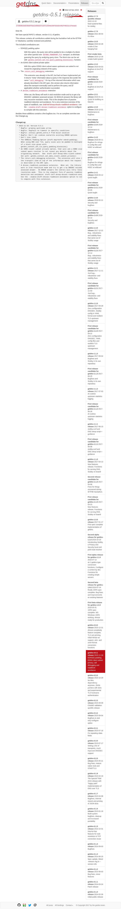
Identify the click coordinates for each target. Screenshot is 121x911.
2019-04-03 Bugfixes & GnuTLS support (95, 68)
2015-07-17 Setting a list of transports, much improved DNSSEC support (95, 747)
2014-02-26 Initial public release (95, 894)
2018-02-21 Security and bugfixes (95, 201)
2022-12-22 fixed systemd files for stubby (95, 21)
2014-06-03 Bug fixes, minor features (95, 873)
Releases (84, 3)
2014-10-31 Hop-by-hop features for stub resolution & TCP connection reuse (95, 832)
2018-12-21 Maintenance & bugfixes (95, 111)
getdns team (100, 905)
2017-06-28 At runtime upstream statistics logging (95, 411)
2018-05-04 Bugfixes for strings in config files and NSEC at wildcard (95, 159)
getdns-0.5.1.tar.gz (29, 21)
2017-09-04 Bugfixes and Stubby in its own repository (95, 359)
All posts (49, 905)
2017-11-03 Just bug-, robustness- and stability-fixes (95, 290)
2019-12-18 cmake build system (95, 56)
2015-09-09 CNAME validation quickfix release (95, 704)
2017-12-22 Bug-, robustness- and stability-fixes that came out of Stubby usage (95, 234)
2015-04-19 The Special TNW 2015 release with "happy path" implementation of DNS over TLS (95, 780)
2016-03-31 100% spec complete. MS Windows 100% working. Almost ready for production (95, 611)
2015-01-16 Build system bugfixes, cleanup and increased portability (95, 815)
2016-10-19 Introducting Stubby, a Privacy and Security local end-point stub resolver (95, 542)
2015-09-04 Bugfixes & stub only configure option (95, 718)
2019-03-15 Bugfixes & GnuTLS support (95, 83)
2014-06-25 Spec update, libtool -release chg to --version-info (95, 859)
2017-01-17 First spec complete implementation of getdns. (95, 525)
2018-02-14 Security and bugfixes (95, 216)
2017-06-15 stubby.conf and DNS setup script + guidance (95, 429)
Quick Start (46, 3)
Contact (69, 905)
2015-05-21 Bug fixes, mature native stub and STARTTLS (95, 763)
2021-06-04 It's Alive (95, 33)
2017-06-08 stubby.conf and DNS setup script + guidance (95, 446)
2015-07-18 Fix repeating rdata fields (95, 732)
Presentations (73, 3)
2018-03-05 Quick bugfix (95, 188)
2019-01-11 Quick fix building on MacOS (95, 98)
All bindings (59, 905)
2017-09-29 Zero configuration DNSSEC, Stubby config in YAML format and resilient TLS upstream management (95, 312)
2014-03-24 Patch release (95, 884)
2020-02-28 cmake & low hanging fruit (95, 45)
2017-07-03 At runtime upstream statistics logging (95, 394)
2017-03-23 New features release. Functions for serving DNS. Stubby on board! (95, 505)
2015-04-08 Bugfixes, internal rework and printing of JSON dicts (95, 799)
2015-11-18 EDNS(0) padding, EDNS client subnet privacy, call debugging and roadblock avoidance (95, 661)
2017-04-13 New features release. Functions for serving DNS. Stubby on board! (95, 465)
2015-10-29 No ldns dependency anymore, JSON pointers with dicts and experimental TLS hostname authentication (95, 685)
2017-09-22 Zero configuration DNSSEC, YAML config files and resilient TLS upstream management (95, 337)
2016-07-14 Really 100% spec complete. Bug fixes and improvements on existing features (95, 589)
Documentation (59, 3)
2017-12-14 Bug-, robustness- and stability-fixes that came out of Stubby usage (95, 254)
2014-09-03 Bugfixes (95, 846)
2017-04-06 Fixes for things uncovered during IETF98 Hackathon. (95, 484)
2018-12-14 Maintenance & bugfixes (95, 126)
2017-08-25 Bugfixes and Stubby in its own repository (95, 376)
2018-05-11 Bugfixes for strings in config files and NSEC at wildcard (95, 142)
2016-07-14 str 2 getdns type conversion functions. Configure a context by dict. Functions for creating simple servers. (95, 566)
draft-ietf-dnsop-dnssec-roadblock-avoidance (60, 105)
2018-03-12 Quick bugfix (95, 174)
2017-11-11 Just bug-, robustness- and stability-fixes (95, 273)
